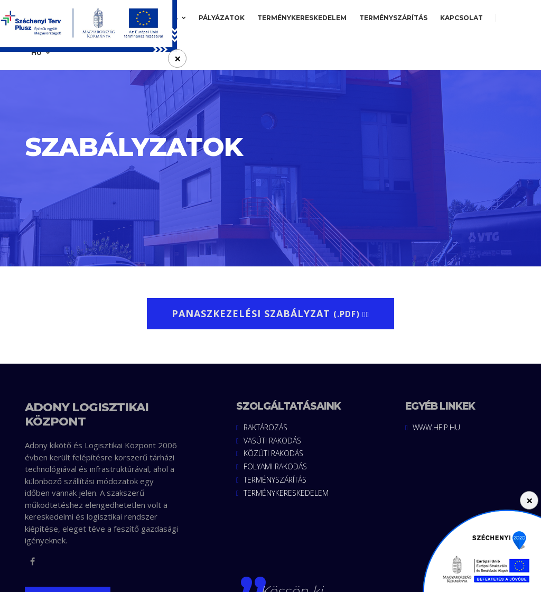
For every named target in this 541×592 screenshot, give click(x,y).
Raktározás (261, 428)
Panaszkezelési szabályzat (270, 313)
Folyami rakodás (271, 467)
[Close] (529, 500)
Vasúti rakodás (268, 441)
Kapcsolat (461, 18)
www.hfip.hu (432, 428)
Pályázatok (222, 18)
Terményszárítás (393, 18)
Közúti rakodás (269, 454)
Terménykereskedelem (302, 18)
